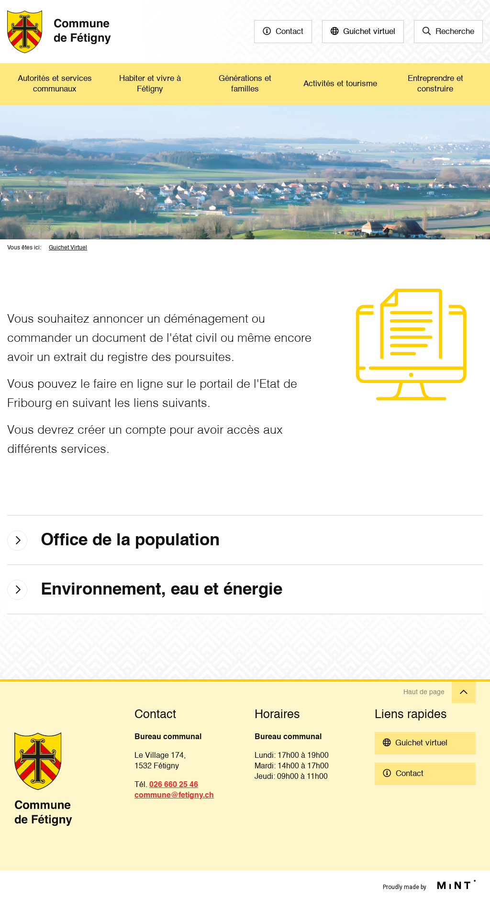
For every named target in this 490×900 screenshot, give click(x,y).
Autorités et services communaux (55, 84)
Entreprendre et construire (435, 84)
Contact (289, 32)
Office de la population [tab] (130, 540)
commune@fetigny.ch (174, 795)
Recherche (454, 32)
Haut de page (439, 692)
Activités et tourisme (340, 84)
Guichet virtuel (369, 32)
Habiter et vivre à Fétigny (150, 84)
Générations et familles (245, 84)
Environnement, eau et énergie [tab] (161, 590)
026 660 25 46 (173, 785)
